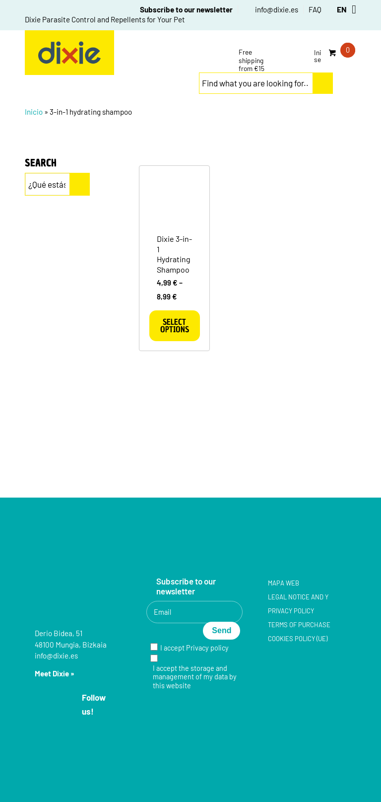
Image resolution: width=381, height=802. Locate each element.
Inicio (34, 111)
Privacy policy (207, 648)
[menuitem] (181, 9)
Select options (174, 325)
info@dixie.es (276, 9)
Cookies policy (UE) (297, 639)
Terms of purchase (299, 625)
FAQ (315, 9)
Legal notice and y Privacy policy (298, 604)
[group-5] (69, 52)
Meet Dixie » (54, 673)
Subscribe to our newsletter (186, 9)
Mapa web (283, 583)
